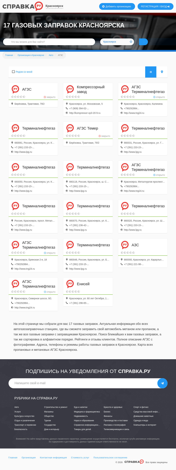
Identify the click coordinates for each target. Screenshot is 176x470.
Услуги (17, 416)
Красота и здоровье (113, 412)
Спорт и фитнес (141, 412)
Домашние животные (143, 421)
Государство (50, 430)
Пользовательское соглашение (110, 462)
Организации (29, 462)
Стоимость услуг (80, 462)
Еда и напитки (80, 412)
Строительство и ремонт (55, 412)
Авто (16, 412)
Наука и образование (84, 425)
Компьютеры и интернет (145, 430)
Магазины (48, 416)
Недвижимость (81, 421)
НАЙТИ (149, 44)
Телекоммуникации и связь (116, 434)
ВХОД (165, 6)
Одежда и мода (141, 425)
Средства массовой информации (149, 416)
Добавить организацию (116, 6)
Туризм (47, 425)
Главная (12, 462)
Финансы (108, 421)
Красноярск (54, 6)
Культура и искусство (24, 421)
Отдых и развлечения (24, 425)
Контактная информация (53, 462)
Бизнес (107, 416)
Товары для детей (82, 434)
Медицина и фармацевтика (87, 416)
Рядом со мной (24, 76)
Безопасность (20, 434)
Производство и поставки (116, 425)
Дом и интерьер (51, 434)
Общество (49, 421)
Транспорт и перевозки (25, 430)
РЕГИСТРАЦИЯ (149, 6)
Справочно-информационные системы (92, 430)
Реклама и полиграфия (115, 430)
